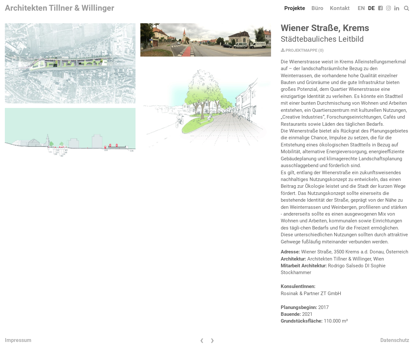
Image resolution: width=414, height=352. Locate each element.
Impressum (18, 340)
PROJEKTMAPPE (299, 50)
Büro (317, 8)
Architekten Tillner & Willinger (59, 8)
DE (371, 8)
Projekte (294, 8)
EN (361, 8)
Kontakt (340, 8)
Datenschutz (394, 340)
